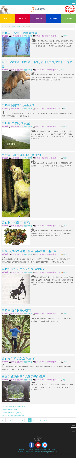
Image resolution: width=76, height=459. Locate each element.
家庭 (18, 26)
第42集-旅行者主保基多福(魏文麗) (23, 269)
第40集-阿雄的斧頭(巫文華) (18, 105)
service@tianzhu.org (50, 451)
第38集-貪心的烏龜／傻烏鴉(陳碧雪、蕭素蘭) (29, 251)
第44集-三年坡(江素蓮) (16, 123)
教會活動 (7, 18)
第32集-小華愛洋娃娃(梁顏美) (13, 415)
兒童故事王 (28, 36)
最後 (45, 420)
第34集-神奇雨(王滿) (9, 409)
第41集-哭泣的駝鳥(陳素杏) (18, 358)
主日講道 (68, 18)
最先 (2, 420)
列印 (64, 36)
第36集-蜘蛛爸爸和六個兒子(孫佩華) (24, 376)
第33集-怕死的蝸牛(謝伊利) (12, 412)
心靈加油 (38, 18)
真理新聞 (22, 18)
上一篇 (9, 420)
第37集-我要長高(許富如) (17, 310)
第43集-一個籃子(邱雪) (16, 222)
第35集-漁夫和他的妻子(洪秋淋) (13, 406)
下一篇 (39, 420)
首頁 (13, 26)
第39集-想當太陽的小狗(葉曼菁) (21, 155)
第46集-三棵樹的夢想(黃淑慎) (20, 33)
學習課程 (53, 18)
